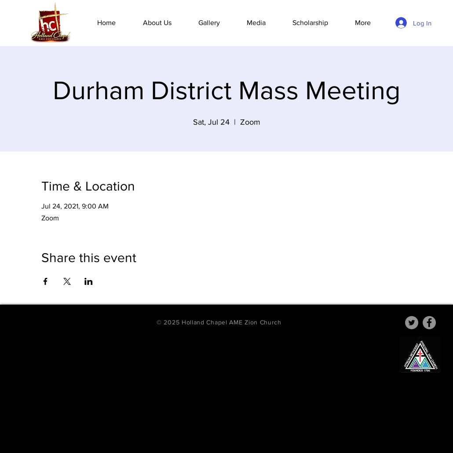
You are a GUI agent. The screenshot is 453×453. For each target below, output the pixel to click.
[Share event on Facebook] (45, 281)
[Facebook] (429, 322)
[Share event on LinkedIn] (88, 281)
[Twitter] (411, 322)
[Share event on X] (67, 281)
